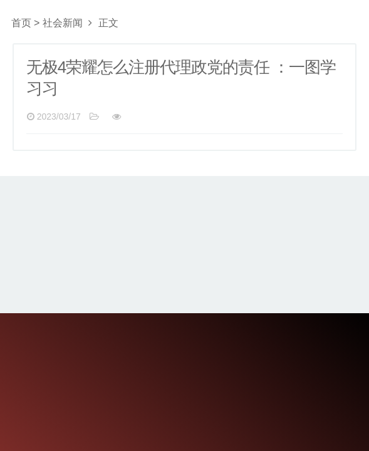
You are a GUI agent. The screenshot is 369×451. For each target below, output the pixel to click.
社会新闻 (63, 23)
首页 (21, 23)
